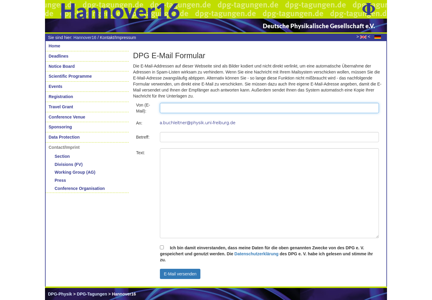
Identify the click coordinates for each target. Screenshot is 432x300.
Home (54, 46)
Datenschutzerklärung (256, 253)
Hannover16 (85, 37)
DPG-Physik (60, 294)
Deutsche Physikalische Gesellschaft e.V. (319, 25)
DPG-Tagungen (92, 294)
